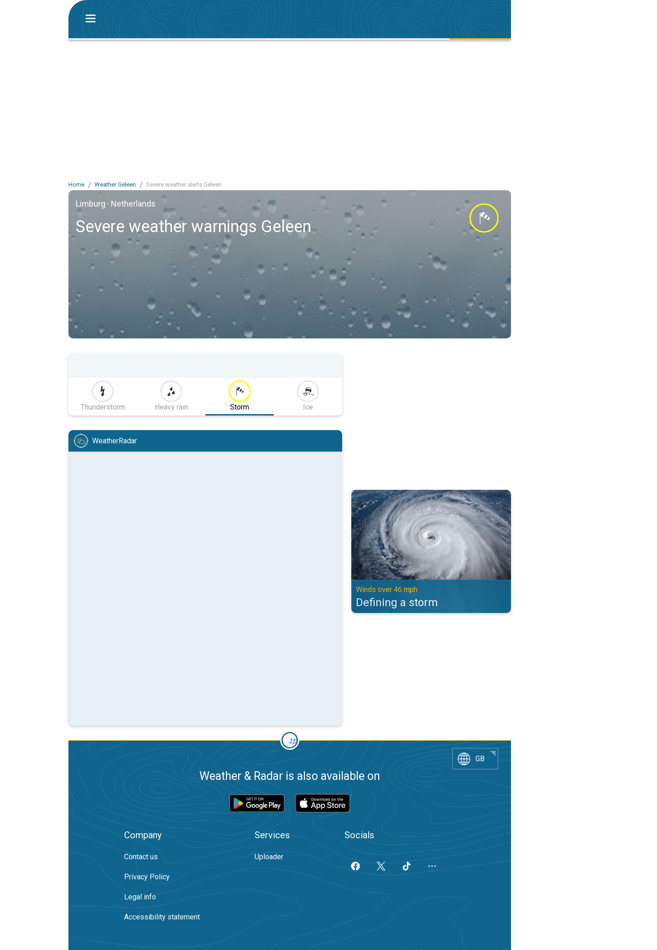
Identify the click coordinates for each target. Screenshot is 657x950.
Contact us (141, 856)
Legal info (140, 897)
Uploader (269, 856)
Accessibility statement (162, 917)
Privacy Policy (147, 876)
